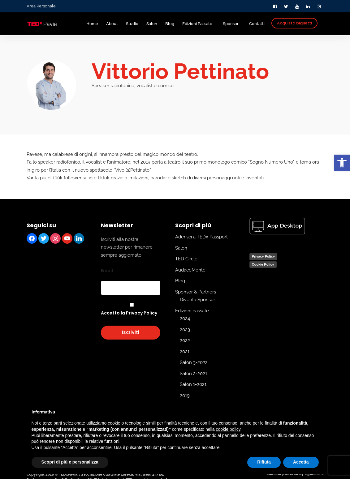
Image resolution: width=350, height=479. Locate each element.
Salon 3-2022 (194, 362)
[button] (342, 163)
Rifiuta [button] (264, 462)
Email (107, 270)
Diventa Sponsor (197, 299)
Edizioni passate (192, 310)
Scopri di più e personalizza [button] (69, 462)
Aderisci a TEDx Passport (201, 237)
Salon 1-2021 (193, 384)
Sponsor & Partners (195, 291)
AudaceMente (190, 269)
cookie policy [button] (228, 429)
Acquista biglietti (294, 23)
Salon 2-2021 (193, 373)
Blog (180, 281)
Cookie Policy (263, 264)
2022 (185, 340)
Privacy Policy (263, 256)
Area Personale (41, 6)
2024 (185, 318)
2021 (184, 351)
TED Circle (186, 259)
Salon (181, 247)
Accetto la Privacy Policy (129, 313)
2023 (185, 329)
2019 (185, 395)
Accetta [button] (301, 462)
